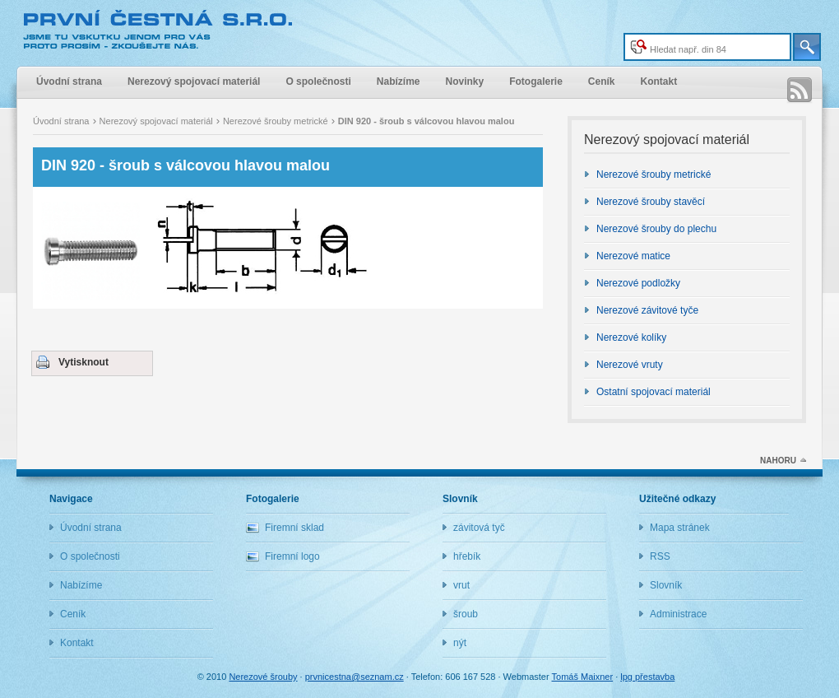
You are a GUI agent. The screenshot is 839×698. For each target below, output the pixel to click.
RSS (799, 90)
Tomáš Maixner (583, 677)
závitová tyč (479, 527)
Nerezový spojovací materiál (193, 81)
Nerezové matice (633, 256)
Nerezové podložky (638, 283)
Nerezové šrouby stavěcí (650, 201)
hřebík (466, 556)
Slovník (666, 585)
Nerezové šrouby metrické (277, 121)
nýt (459, 643)
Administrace (678, 614)
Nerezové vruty (629, 364)
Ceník (601, 81)
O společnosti (317, 81)
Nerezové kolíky (631, 337)
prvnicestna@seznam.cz (354, 677)
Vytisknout (83, 362)
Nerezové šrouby (160, 30)
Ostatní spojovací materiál (653, 392)
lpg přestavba (647, 677)
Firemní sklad (294, 527)
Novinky (464, 81)
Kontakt (659, 81)
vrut (461, 585)
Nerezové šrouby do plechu (656, 229)
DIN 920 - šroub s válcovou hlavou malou (185, 165)
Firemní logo (292, 556)
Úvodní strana (69, 81)
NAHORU (778, 460)
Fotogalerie (536, 81)
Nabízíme (398, 81)
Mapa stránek (680, 527)
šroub (465, 614)
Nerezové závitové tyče (647, 310)
